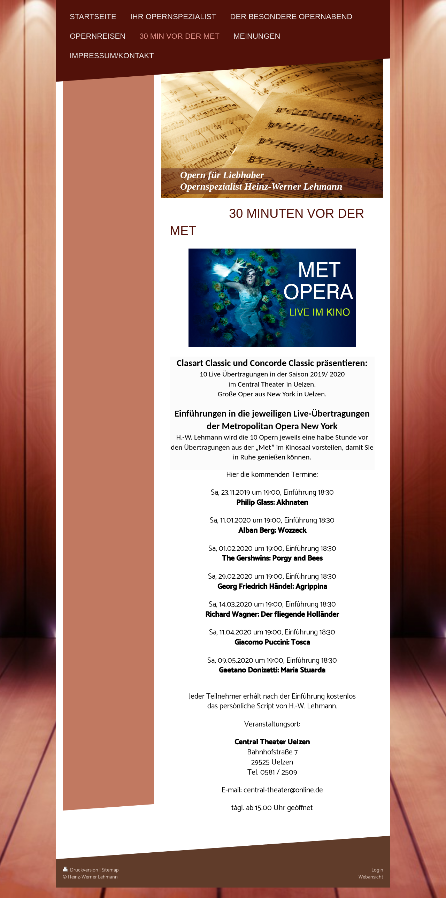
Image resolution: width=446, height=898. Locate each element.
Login (377, 870)
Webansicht (371, 877)
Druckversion (81, 870)
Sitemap (110, 870)
